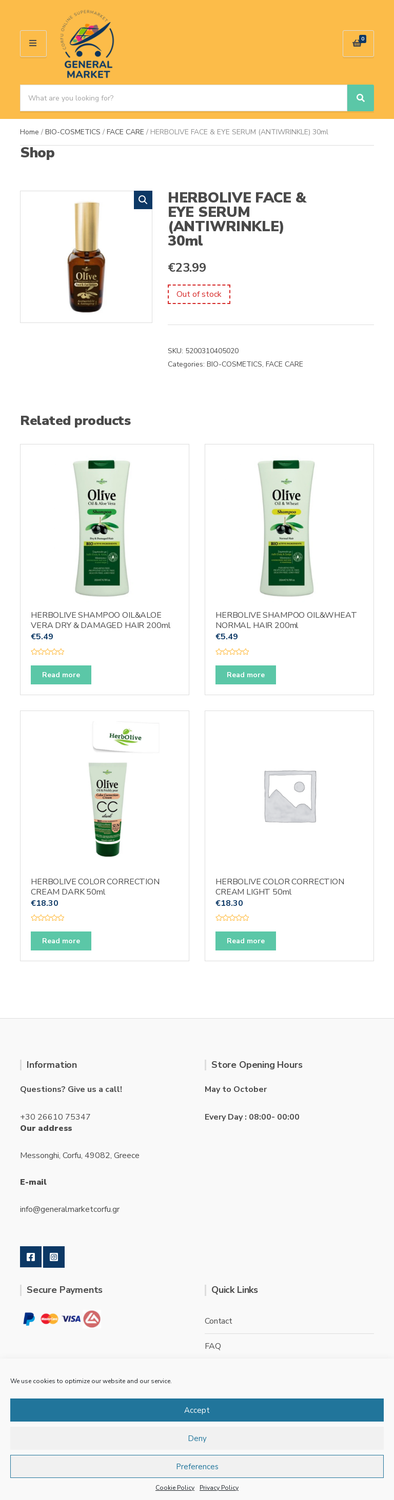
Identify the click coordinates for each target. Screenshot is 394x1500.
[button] (143, 200)
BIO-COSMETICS (73, 132)
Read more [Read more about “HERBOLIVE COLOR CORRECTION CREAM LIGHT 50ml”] (246, 941)
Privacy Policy (219, 1488)
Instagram (54, 1257)
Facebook (31, 1257)
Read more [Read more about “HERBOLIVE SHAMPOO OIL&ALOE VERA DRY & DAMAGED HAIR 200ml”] (61, 675)
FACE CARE (125, 132)
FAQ (213, 1346)
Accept (197, 1410)
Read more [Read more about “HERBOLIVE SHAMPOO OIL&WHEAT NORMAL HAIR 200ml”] (246, 675)
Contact (218, 1321)
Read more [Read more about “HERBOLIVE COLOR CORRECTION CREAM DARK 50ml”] (61, 941)
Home (29, 132)
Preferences (197, 1467)
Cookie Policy (174, 1488)
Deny (197, 1438)
